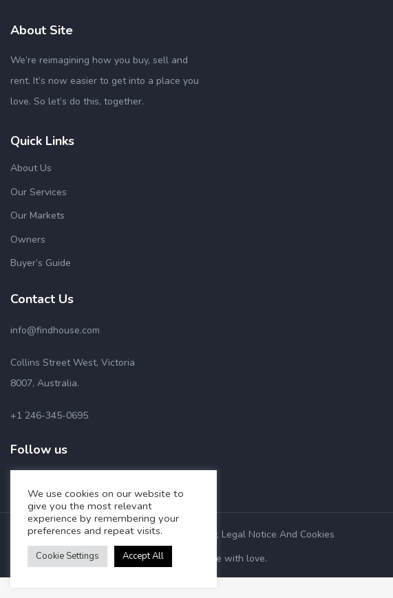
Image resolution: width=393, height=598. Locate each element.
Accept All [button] (143, 556)
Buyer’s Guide (40, 262)
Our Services (38, 192)
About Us (31, 168)
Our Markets (37, 215)
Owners (27, 239)
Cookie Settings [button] (67, 556)
